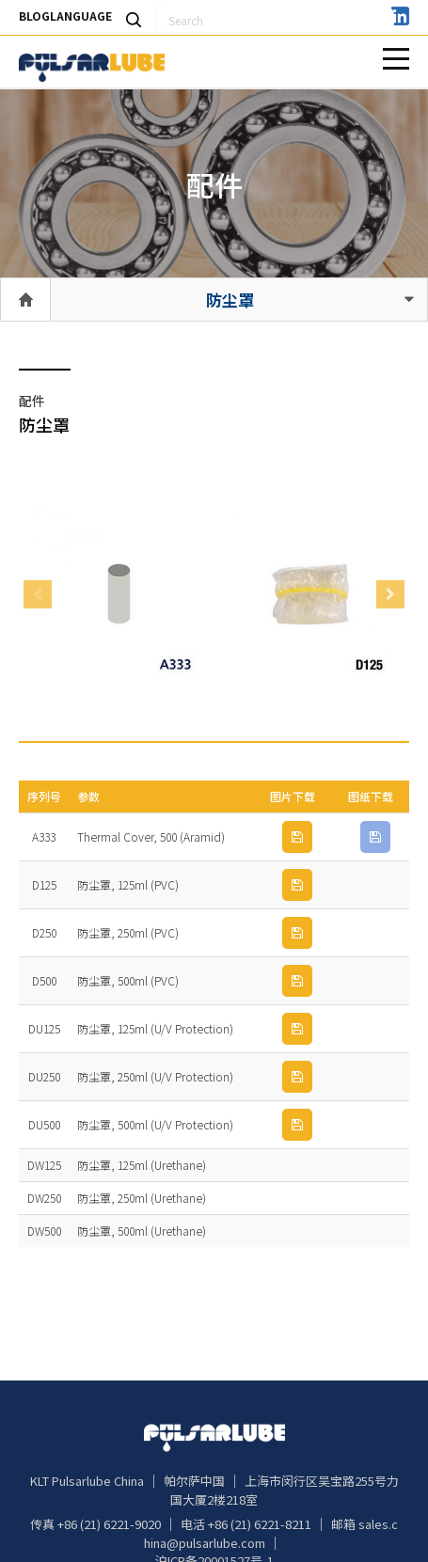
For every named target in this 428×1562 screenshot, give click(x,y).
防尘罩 (230, 299)
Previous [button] (38, 594)
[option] (119, 594)
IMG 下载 (297, 837)
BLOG (34, 16)
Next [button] (390, 594)
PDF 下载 (375, 837)
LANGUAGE (81, 16)
